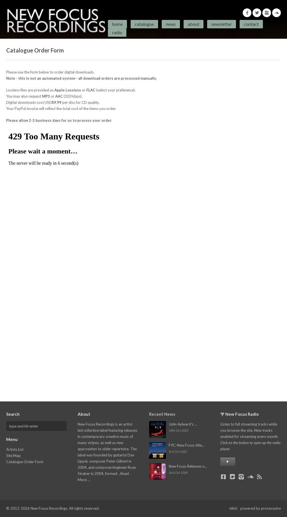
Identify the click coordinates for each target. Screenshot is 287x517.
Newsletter (221, 24)
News (171, 24)
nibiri (233, 508)
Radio (117, 32)
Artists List (15, 449)
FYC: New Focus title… (186, 445)
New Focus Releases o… (188, 466)
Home (117, 24)
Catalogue (144, 24)
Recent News (162, 414)
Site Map (13, 455)
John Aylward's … (183, 424)
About (193, 24)
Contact (251, 24)
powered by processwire (260, 508)
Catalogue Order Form (24, 461)
